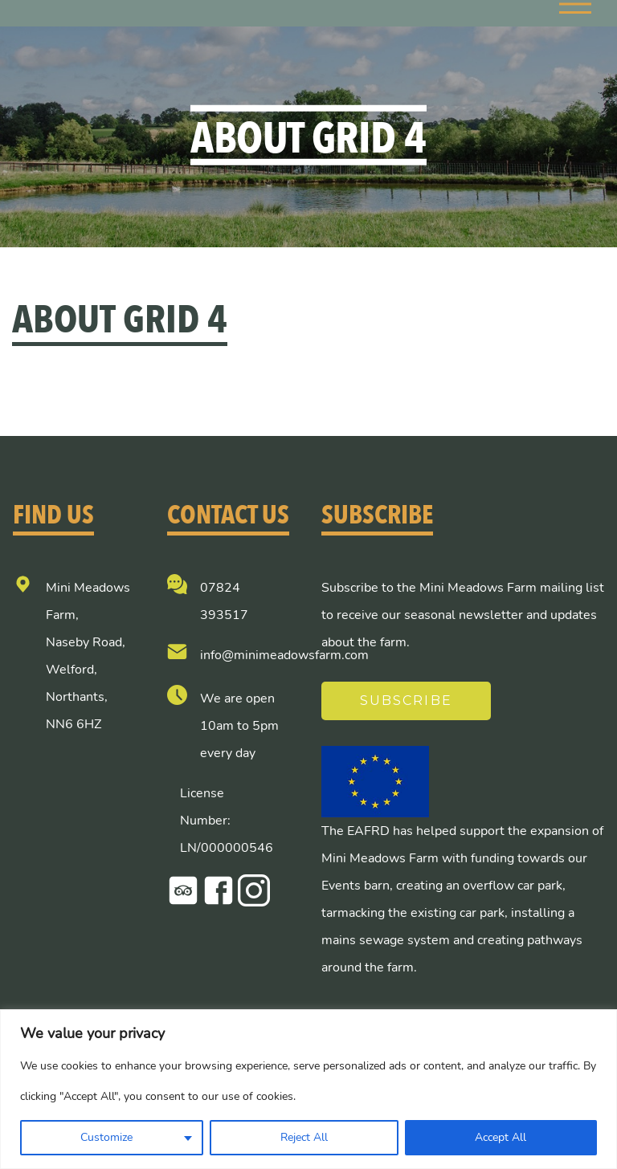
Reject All (304, 1137)
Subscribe (406, 700)
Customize (106, 1137)
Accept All (500, 1137)
